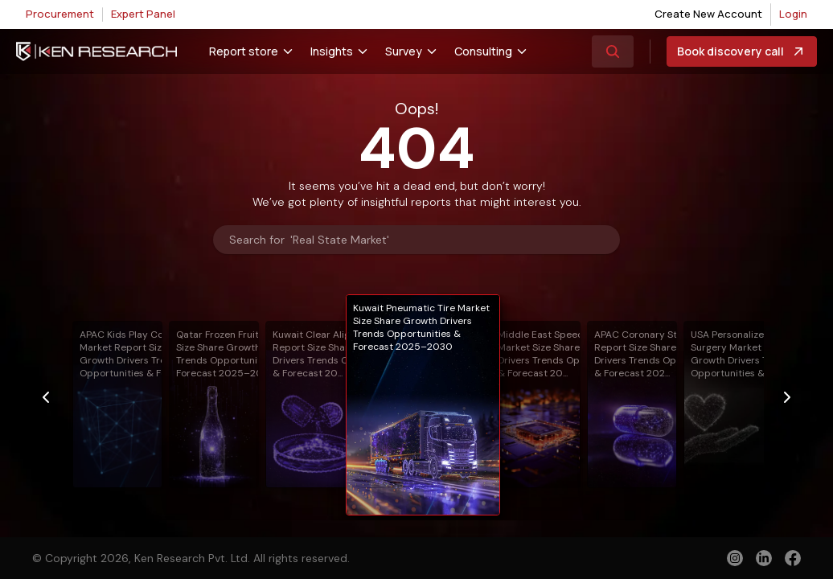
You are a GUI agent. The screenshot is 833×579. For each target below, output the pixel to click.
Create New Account (708, 13)
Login (793, 13)
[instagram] (735, 558)
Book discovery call (741, 51)
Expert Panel (143, 13)
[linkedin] (764, 558)
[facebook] (793, 559)
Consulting (483, 51)
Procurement (60, 13)
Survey (403, 51)
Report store (243, 51)
